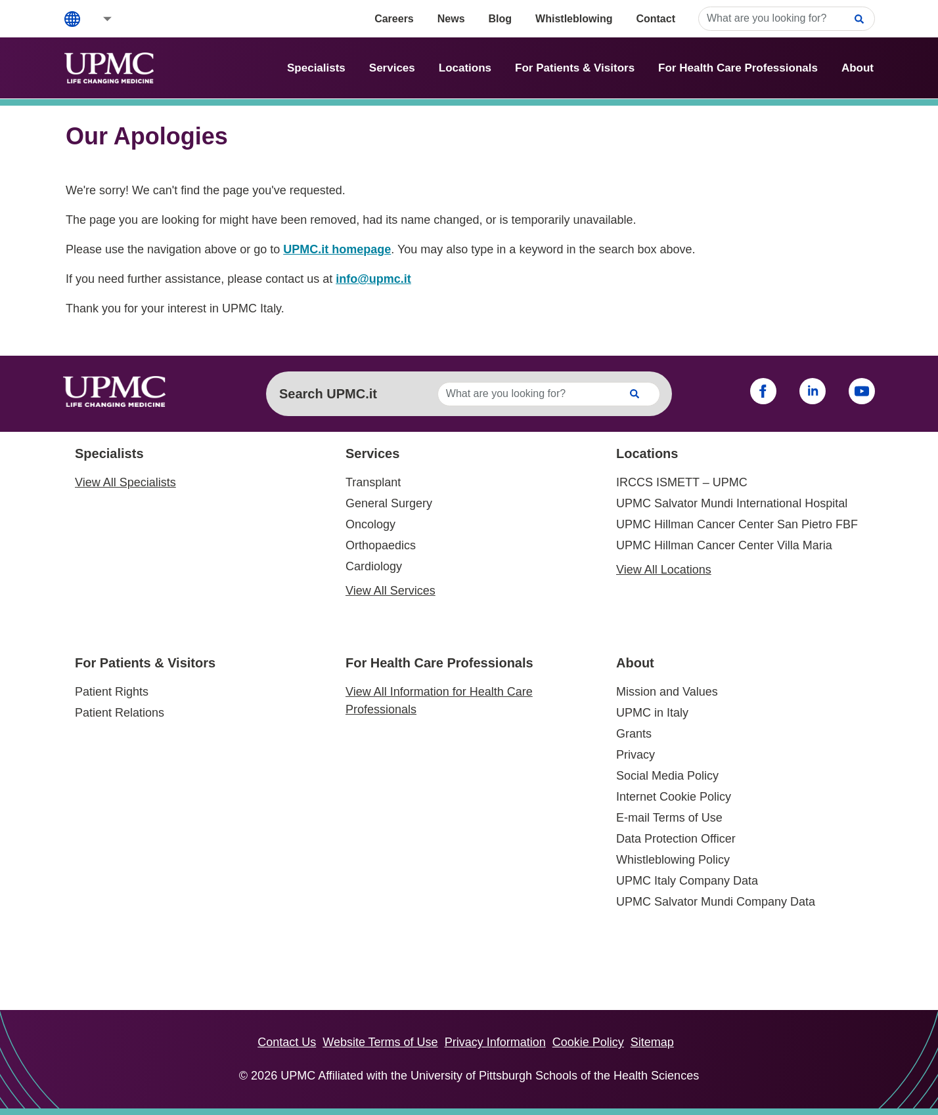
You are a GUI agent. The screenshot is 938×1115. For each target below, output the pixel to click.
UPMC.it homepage (337, 249)
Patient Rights (111, 691)
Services (392, 68)
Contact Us (286, 1042)
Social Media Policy (667, 775)
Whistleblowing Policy (673, 859)
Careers (394, 18)
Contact (655, 18)
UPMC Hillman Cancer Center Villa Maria (724, 545)
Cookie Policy (588, 1042)
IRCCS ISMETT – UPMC (682, 482)
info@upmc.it (373, 278)
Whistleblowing (573, 18)
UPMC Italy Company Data (687, 880)
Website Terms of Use (380, 1042)
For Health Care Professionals (738, 68)
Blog (500, 18)
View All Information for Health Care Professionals (439, 700)
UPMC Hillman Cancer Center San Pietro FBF (737, 524)
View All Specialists (125, 482)
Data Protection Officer (676, 838)
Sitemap (652, 1042)
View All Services (391, 590)
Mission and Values (667, 691)
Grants (634, 733)
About (857, 68)
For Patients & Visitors (575, 68)
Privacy (635, 754)
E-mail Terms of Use (669, 817)
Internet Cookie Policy (673, 796)
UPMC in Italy (652, 712)
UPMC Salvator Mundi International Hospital (731, 503)
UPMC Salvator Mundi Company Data (715, 901)
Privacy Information (495, 1042)
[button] (98, 19)
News (451, 18)
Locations (465, 68)
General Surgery (389, 503)
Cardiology (374, 566)
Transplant (373, 482)
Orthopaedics (381, 545)
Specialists (316, 68)
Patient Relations (119, 712)
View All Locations (663, 569)
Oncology (370, 524)
